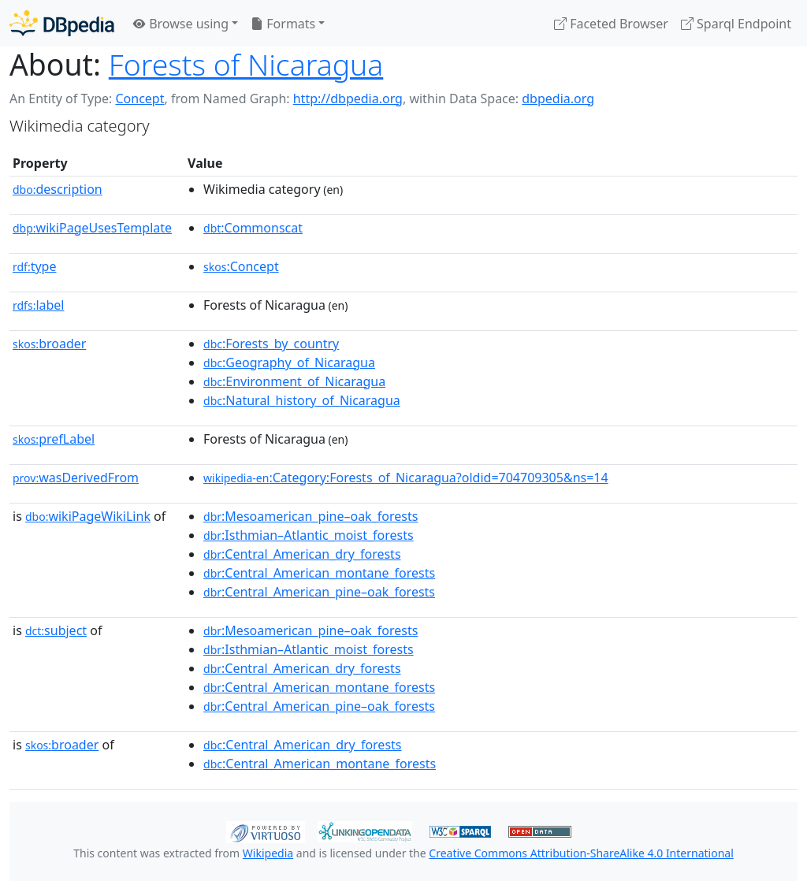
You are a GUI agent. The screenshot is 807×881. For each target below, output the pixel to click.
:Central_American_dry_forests (302, 554)
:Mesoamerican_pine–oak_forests (310, 516)
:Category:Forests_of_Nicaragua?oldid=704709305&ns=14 (405, 477)
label (39, 305)
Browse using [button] (181, 23)
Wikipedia (268, 853)
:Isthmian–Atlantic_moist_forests (308, 535)
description (57, 189)
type (35, 266)
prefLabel (54, 439)
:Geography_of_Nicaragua (289, 362)
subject (56, 630)
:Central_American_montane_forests (319, 573)
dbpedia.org (558, 98)
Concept (139, 98)
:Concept (241, 266)
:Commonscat (253, 227)
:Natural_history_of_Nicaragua (301, 400)
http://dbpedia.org (348, 98)
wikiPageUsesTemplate (92, 227)
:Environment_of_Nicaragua (294, 381)
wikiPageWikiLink (88, 516)
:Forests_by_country (271, 343)
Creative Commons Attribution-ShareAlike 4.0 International (581, 853)
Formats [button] (283, 23)
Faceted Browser (611, 23)
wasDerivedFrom (76, 477)
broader (49, 343)
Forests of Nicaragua (246, 64)
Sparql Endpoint (736, 23)
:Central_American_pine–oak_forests (319, 591)
